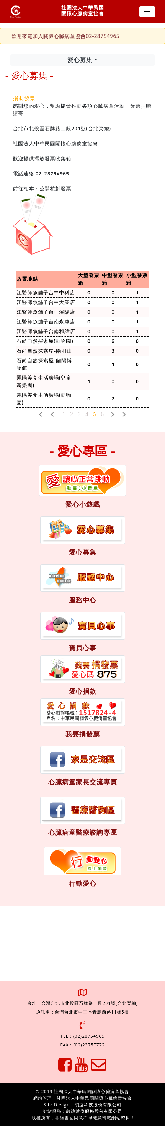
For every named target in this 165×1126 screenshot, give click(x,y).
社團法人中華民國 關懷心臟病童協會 (82, 10)
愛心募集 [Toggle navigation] (79, 60)
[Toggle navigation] (147, 11)
